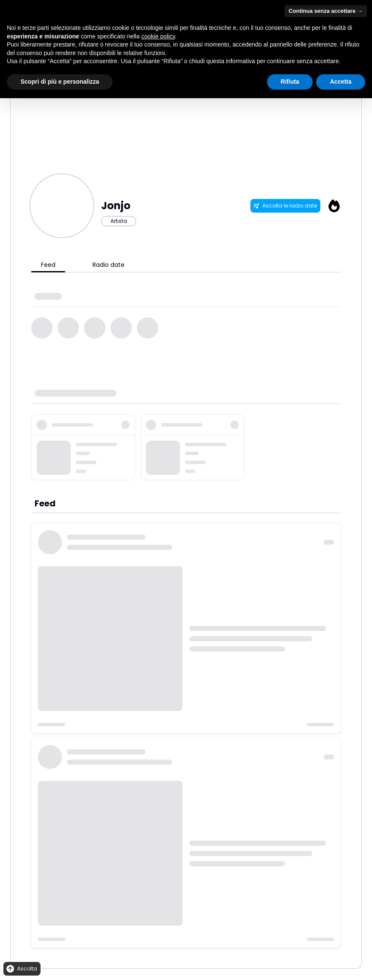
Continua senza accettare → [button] (326, 11)
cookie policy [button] (158, 36)
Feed (48, 264)
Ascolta (21, 968)
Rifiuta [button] (290, 81)
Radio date (109, 264)
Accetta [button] (341, 81)
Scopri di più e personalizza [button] (59, 81)
